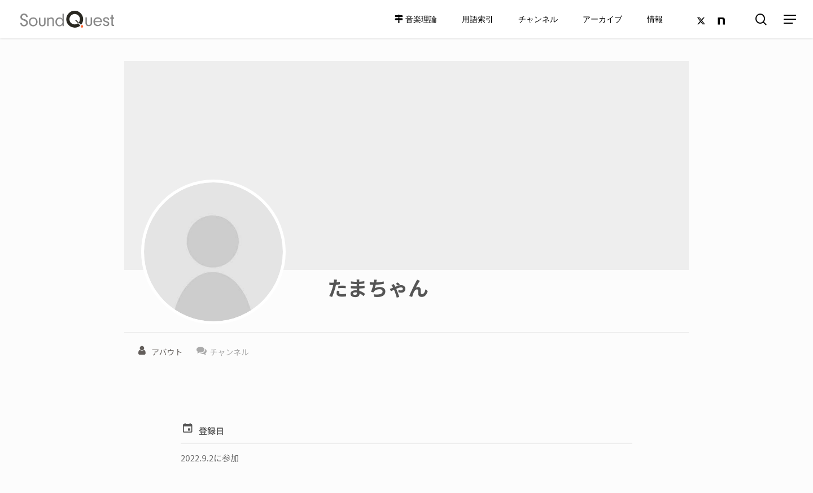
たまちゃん (378, 287)
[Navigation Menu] (790, 19)
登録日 (211, 431)
